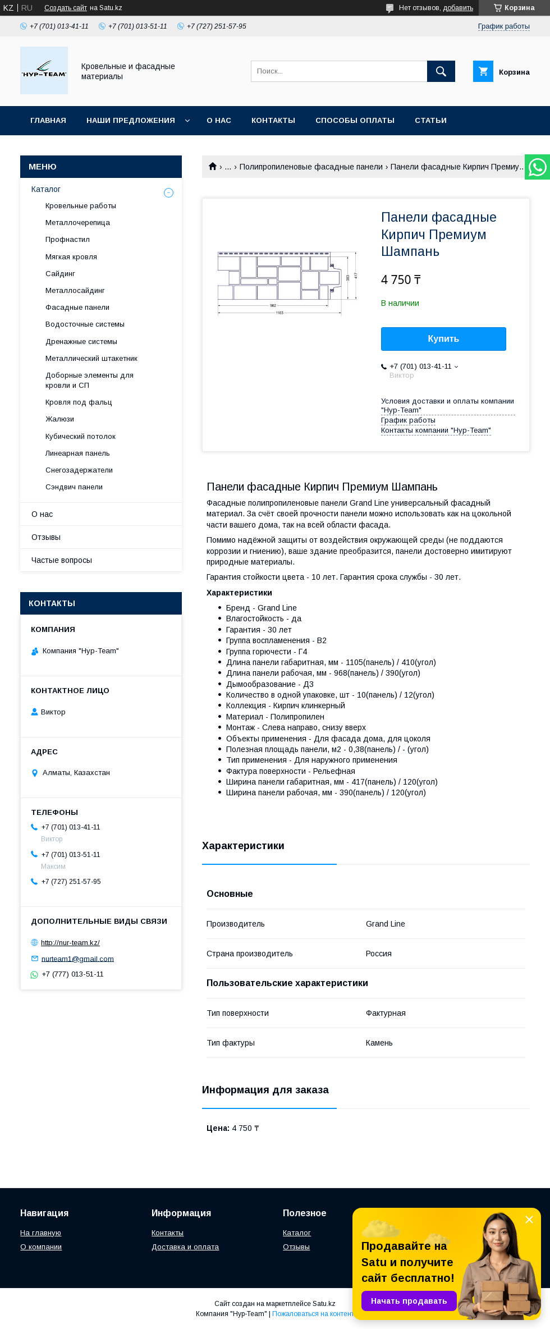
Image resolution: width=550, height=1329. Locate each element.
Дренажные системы (81, 341)
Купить (444, 338)
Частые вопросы (61, 560)
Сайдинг (60, 273)
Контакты (273, 120)
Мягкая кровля (71, 257)
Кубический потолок (80, 436)
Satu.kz (324, 1304)
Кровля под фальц (78, 402)
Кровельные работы (80, 205)
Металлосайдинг (75, 290)
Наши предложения (130, 120)
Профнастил (67, 239)
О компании (41, 1247)
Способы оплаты (355, 120)
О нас (219, 120)
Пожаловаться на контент (313, 1314)
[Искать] (441, 71)
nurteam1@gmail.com (78, 958)
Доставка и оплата (185, 1247)
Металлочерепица (77, 222)
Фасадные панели (77, 307)
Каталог (46, 189)
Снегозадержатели (79, 470)
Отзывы (46, 537)
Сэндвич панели (74, 487)
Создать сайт (65, 8)
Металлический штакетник (91, 358)
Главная (48, 120)
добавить (458, 8)
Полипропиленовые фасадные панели (311, 166)
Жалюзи (59, 419)
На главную (40, 1233)
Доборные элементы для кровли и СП (89, 380)
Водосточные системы (85, 324)
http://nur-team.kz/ (70, 942)
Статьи (431, 120)
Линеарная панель (77, 453)
